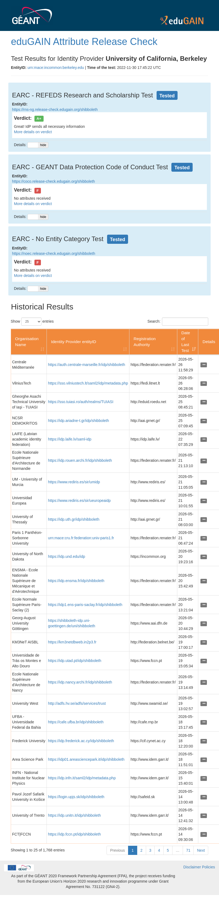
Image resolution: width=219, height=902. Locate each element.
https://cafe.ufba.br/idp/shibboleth (76, 722)
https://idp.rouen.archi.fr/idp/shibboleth (80, 460)
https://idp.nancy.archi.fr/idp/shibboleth (80, 682)
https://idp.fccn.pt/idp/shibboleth (74, 834)
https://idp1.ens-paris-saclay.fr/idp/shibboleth (85, 604)
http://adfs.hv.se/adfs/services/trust (77, 703)
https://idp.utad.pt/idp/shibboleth (74, 660)
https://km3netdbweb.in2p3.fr (72, 642)
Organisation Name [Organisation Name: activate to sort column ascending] (26, 341)
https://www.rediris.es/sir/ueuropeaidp (79, 500)
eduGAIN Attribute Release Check (84, 41)
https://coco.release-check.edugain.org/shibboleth (53, 181)
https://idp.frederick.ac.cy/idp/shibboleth (81, 741)
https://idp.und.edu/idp (66, 556)
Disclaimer (192, 867)
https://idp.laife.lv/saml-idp (69, 439)
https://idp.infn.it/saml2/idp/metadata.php (82, 778)
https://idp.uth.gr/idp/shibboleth (74, 519)
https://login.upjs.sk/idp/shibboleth (76, 797)
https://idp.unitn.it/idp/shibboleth (74, 815)
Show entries (32, 322)
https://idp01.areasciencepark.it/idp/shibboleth (86, 759)
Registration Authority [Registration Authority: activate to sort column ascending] (144, 341)
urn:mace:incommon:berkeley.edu (55, 67)
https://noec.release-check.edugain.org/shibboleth (53, 253)
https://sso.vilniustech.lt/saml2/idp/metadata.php (88, 383)
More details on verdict (33, 132)
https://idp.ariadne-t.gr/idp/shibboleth (78, 420)
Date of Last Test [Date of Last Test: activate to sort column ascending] (185, 341)
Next (201, 850)
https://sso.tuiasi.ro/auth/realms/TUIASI (81, 402)
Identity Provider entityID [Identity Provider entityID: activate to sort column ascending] (73, 341)
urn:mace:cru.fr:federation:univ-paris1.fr (81, 538)
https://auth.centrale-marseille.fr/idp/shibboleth (86, 364)
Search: (177, 322)
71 (188, 850)
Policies (208, 867)
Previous (117, 850)
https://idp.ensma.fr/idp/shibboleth (76, 581)
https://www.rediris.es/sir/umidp (74, 482)
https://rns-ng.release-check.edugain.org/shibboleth (55, 109)
